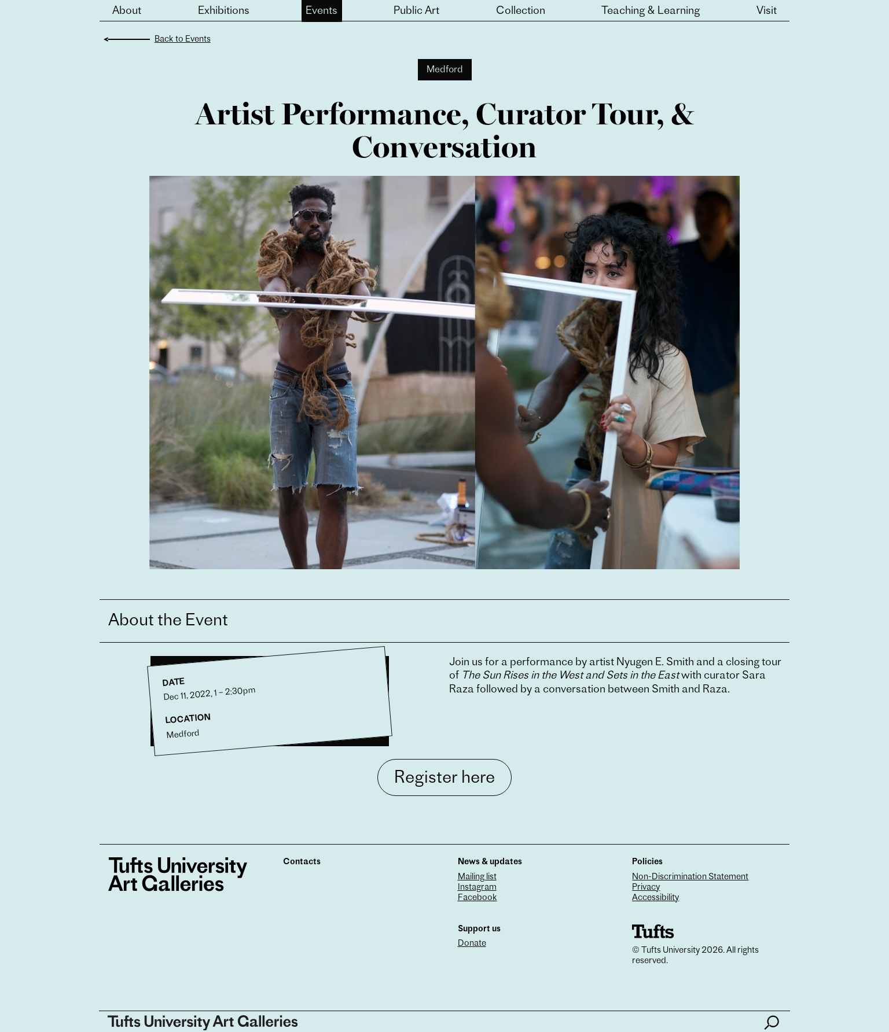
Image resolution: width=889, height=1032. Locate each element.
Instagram (477, 887)
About (126, 11)
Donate (472, 943)
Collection (520, 11)
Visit (766, 11)
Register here (444, 779)
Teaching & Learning (650, 11)
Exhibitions (223, 11)
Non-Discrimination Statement (690, 877)
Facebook (477, 898)
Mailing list (477, 877)
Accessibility (655, 898)
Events (321, 11)
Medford (445, 70)
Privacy (646, 887)
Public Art (416, 11)
